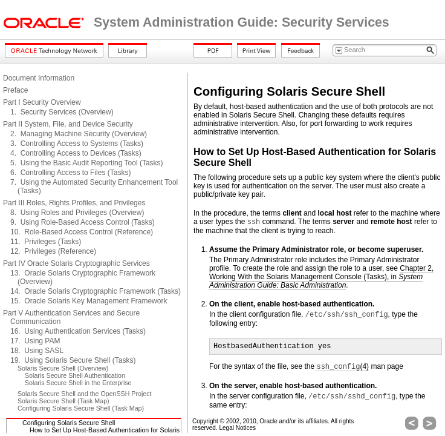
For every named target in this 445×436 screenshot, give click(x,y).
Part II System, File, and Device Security (68, 124)
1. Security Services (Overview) (62, 112)
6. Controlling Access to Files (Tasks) (70, 172)
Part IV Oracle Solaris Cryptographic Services (76, 263)
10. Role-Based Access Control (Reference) (81, 232)
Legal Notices (237, 427)
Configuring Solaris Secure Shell (68, 422)
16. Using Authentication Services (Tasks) (78, 331)
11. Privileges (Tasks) (45, 241)
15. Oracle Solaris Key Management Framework (88, 301)
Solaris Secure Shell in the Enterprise (78, 382)
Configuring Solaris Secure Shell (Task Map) (81, 408)
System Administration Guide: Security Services (241, 22)
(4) (342, 366)
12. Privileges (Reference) (53, 251)
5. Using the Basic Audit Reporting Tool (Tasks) (86, 163)
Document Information (38, 78)
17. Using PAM (35, 341)
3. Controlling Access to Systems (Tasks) (76, 143)
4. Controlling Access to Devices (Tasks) (75, 153)
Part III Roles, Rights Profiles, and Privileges (74, 203)
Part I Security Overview (42, 102)
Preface (15, 90)
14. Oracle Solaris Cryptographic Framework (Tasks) (95, 291)
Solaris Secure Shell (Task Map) (63, 401)
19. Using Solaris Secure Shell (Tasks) (72, 360)
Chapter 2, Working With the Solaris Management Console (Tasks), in (321, 276)
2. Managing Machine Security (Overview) (78, 134)
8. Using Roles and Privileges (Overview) (77, 212)
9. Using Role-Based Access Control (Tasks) (82, 222)
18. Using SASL (36, 350)
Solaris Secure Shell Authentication (75, 375)
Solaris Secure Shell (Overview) (63, 368)
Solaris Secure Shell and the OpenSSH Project (85, 393)
